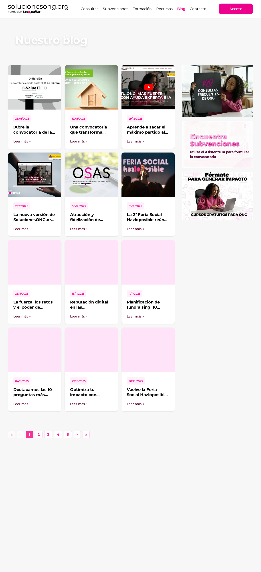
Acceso (235, 9)
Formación (142, 9)
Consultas (89, 9)
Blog (181, 9)
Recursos (164, 9)
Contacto (198, 9)
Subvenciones (115, 9)
